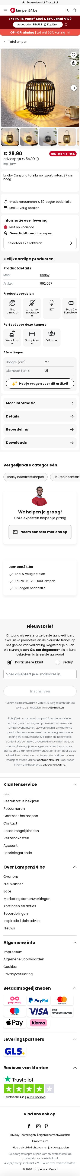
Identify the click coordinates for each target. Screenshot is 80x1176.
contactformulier (48, 760)
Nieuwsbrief (13, 884)
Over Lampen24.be (24, 867)
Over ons (11, 876)
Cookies (10, 966)
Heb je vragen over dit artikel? (43, 383)
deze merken (55, 707)
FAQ (6, 793)
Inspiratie (11, 920)
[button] (10, 137)
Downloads (16, 442)
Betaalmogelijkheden (21, 830)
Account (10, 845)
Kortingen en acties (19, 906)
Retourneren (14, 808)
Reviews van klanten (25, 1068)
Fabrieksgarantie (17, 852)
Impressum (12, 952)
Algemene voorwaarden (23, 959)
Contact (10, 823)
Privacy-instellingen (23, 1135)
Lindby (44, 275)
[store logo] (26, 10)
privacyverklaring (54, 764)
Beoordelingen (15, 913)
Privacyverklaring (18, 974)
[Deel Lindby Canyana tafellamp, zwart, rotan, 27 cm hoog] (73, 63)
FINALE (37, 24)
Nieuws (9, 928)
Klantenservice (20, 784)
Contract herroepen (20, 815)
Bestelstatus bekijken (21, 801)
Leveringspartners (23, 1039)
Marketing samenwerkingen (26, 898)
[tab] (40, 819)
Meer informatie (20, 403)
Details (12, 416)
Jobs (7, 891)
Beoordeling (17, 429)
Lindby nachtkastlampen (25, 477)
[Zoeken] (67, 10)
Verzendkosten (16, 838)
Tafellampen (17, 42)
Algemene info (19, 942)
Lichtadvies (31, 920)
